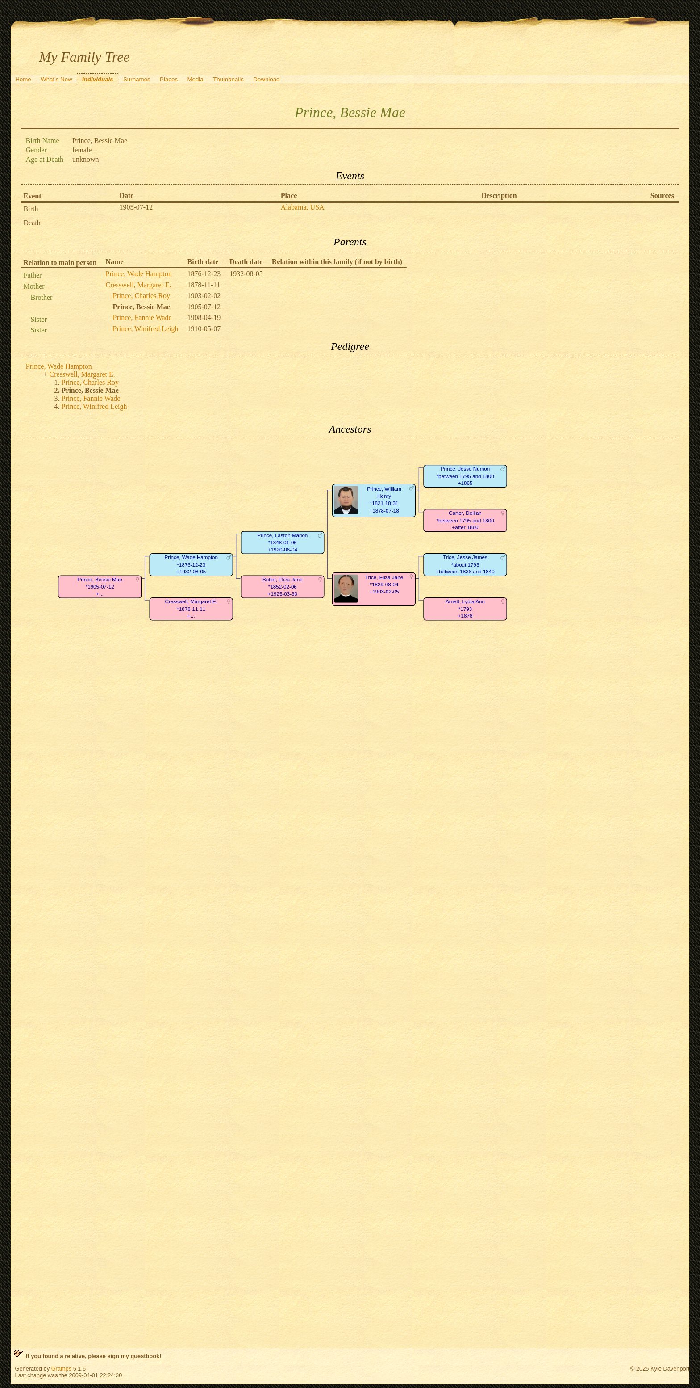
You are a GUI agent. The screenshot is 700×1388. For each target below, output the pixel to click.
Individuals (97, 79)
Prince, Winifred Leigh (146, 328)
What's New (56, 79)
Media (195, 79)
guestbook (144, 1356)
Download (266, 79)
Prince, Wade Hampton (139, 274)
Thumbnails (228, 79)
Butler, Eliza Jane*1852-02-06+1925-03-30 (282, 586)
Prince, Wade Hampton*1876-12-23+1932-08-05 (191, 564)
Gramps (61, 1368)
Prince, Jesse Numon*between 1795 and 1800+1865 (465, 476)
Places (169, 79)
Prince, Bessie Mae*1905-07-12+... (99, 586)
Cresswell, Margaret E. (138, 285)
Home (23, 79)
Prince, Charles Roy (141, 295)
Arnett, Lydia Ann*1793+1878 (465, 608)
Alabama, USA (303, 207)
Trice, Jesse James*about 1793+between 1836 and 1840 (465, 564)
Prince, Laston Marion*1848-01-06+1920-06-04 (282, 542)
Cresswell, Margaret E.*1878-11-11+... (191, 608)
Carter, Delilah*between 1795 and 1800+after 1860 (465, 520)
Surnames (136, 79)
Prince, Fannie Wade (142, 317)
